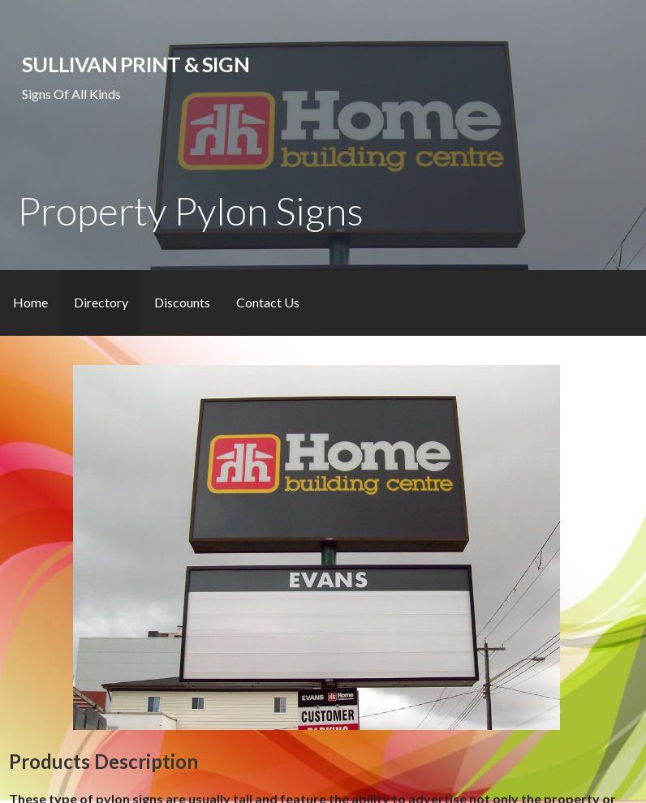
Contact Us (267, 302)
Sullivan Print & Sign (135, 64)
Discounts (182, 302)
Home (30, 302)
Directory (101, 302)
